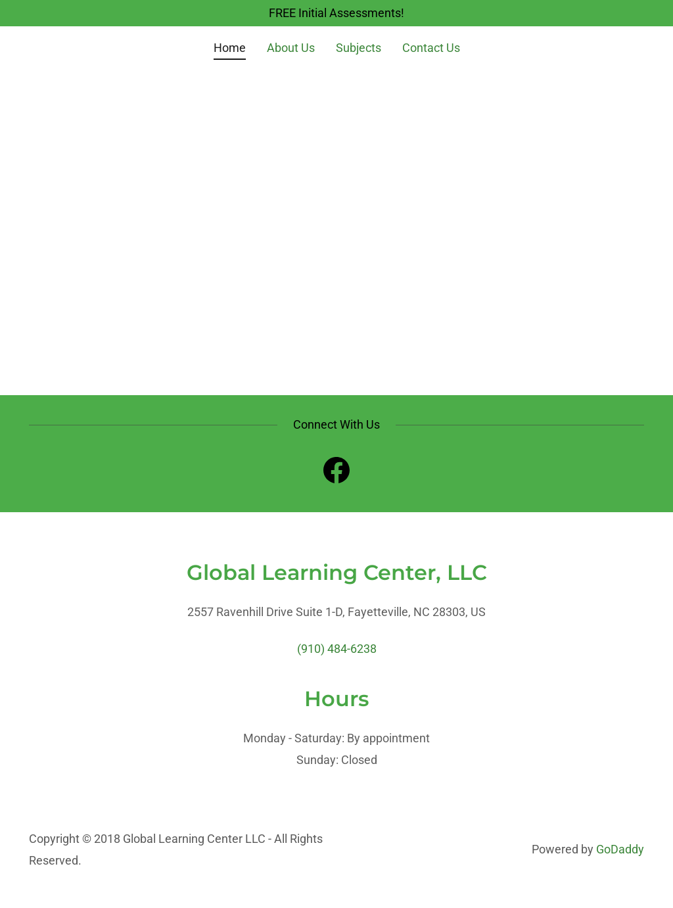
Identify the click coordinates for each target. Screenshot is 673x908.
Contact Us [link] (431, 48)
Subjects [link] (358, 48)
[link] (336, 472)
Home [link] (230, 48)
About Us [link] (291, 48)
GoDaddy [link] (620, 849)
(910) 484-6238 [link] (337, 649)
